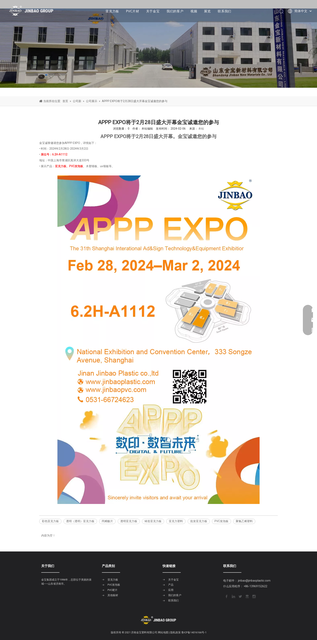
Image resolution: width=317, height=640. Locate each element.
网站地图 (163, 632)
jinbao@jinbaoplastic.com (254, 580)
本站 (201, 128)
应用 (170, 589)
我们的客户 (175, 11)
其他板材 (113, 595)
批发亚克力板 (198, 521)
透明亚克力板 (128, 521)
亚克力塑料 (176, 521)
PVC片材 (132, 11)
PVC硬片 (112, 589)
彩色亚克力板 (50, 521)
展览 (207, 11)
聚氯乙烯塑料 (244, 521)
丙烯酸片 (107, 521)
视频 (193, 11)
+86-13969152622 (255, 586)
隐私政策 (175, 632)
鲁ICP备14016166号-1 (193, 632)
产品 (170, 584)
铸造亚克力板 (153, 521)
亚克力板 (112, 11)
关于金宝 (153, 11)
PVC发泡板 (221, 521)
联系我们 (224, 11)
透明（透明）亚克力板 (80, 521)
